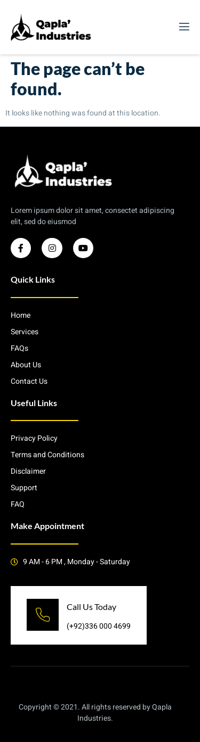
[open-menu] (183, 27)
